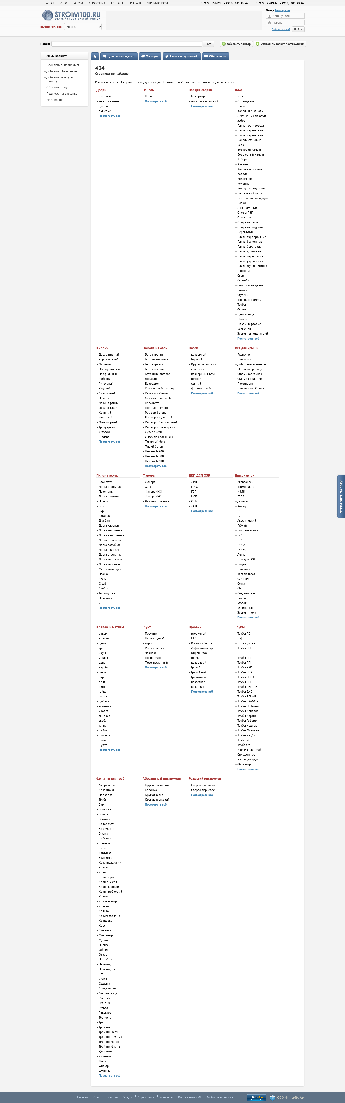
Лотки (241, 203)
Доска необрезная (111, 535)
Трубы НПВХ (245, 677)
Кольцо (242, 506)
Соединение (107, 988)
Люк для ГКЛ (246, 559)
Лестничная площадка (252, 198)
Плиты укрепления (250, 261)
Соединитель (246, 593)
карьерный (198, 354)
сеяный (196, 383)
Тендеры (152, 56)
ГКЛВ (240, 540)
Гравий (195, 667)
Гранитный (198, 677)
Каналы (242, 164)
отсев (195, 658)
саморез (104, 716)
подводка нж (246, 643)
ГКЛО (241, 545)
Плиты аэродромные (251, 237)
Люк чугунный (247, 208)
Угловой (104, 432)
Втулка (103, 833)
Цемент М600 (154, 461)
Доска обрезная (110, 540)
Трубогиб (243, 740)
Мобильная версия (220, 1097)
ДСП (194, 506)
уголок (103, 658)
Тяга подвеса (246, 574)
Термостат (106, 1017)
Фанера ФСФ (154, 492)
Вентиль (104, 819)
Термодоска (107, 593)
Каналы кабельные (250, 169)
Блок (240, 145)
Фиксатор (244, 764)
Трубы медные (247, 725)
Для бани (105, 521)
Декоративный (109, 354)
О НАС (64, 3)
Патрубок (105, 959)
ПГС (193, 638)
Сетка (241, 583)
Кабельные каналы (250, 111)
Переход (105, 964)
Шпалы (242, 319)
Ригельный (106, 383)
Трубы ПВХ (244, 672)
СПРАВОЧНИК (97, 3)
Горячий (196, 359)
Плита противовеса (250, 125)
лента (102, 672)
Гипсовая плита (247, 530)
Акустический (246, 521)
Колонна (243, 183)
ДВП (194, 482)
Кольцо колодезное (251, 188)
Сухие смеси (153, 432)
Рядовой (105, 388)
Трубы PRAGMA (247, 701)
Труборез (243, 745)
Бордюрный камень (251, 154)
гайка (102, 692)
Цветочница (245, 314)
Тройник (104, 1027)
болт (102, 682)
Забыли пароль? (281, 29)
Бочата (103, 814)
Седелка (104, 984)
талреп (103, 725)
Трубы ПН (244, 648)
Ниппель (104, 945)
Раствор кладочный (158, 417)
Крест (103, 925)
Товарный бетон (156, 442)
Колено (104, 906)
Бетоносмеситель (157, 359)
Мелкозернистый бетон (161, 398)
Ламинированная (157, 501)
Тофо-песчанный (156, 662)
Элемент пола (246, 613)
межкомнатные (109, 101)
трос (102, 648)
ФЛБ (148, 487)
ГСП (193, 492)
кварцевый (198, 369)
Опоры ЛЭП (245, 213)
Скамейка (244, 280)
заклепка (105, 706)
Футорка (105, 1071)
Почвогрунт (153, 658)
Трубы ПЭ (243, 633)
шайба (103, 730)
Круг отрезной (155, 795)
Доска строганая (110, 487)
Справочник (146, 1097)
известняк (198, 682)
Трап (102, 1022)
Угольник (105, 1056)
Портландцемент (156, 408)
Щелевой (105, 437)
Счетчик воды (108, 993)
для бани (105, 106)
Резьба (103, 1008)
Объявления (217, 56)
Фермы (242, 309)
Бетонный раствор (158, 374)
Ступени (242, 295)
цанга (102, 643)
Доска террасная (110, 559)
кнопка (103, 711)
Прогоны (243, 271)
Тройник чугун (109, 1042)
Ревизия (104, 1003)
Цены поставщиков (121, 56)
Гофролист (244, 354)
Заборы (242, 159)
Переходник (107, 969)
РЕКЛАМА (135, 3)
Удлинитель (245, 608)
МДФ (194, 487)
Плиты (241, 106)
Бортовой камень (249, 150)
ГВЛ (239, 511)
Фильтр (104, 1066)
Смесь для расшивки (159, 437)
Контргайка (107, 790)
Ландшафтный (109, 403)
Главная (49, 3)
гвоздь (103, 696)
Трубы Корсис (246, 716)
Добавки (151, 379)
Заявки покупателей (183, 56)
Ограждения (245, 101)
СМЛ (240, 588)
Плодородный (155, 638)
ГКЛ (240, 535)
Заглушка (105, 853)
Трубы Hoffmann (248, 706)
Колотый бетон (201, 643)
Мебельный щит (110, 569)
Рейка (103, 579)
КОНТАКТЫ (117, 3)
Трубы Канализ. (248, 711)
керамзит (197, 687)
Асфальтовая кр (202, 648)
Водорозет (106, 824)
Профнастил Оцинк (250, 388)
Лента (241, 554)
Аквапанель (245, 482)
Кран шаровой (109, 887)
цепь (102, 662)
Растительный (154, 648)
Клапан (104, 867)
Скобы (103, 588)
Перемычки (245, 232)
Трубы (241, 304)
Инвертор (198, 96)
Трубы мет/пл (246, 735)
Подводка (105, 795)
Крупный (105, 413)
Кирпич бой (199, 653)
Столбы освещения (250, 285)
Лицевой (105, 364)
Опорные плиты (248, 222)
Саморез (243, 579)
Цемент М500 (154, 456)
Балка (241, 96)
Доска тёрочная (110, 564)
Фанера (150, 482)
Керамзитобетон (156, 393)
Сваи (240, 275)
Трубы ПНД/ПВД (248, 687)
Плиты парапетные (250, 130)
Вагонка (104, 516)
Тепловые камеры (249, 300)
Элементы (244, 329)
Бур (101, 511)
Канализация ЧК (110, 862)
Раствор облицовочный (161, 422)
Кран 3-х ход (108, 882)
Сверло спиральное (204, 785)
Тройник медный (110, 1037)
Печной (104, 398)
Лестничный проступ (251, 116)
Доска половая (109, 550)
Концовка (105, 921)
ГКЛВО (242, 550)
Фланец (104, 1061)
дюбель (242, 501)
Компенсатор (108, 901)
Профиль (243, 569)
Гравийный (198, 672)
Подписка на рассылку (61, 93)
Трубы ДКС (244, 692)
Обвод (103, 950)
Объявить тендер (58, 87)
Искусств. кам (108, 408)
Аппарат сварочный (204, 101)
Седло (103, 979)
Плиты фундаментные (252, 266)
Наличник (105, 598)
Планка (104, 501)
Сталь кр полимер (249, 379)
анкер (103, 633)
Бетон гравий (154, 364)
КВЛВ (241, 492)
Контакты (166, 1097)
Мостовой (105, 417)
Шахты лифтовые (249, 324)
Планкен (104, 574)
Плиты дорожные (249, 251)
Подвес (242, 564)
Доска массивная (110, 530)
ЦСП (194, 496)
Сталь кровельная (249, 374)
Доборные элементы (251, 364)
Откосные (244, 217)
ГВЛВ (240, 496)
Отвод (103, 954)
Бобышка (105, 809)
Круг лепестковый (157, 800)
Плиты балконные (249, 242)
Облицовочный (109, 369)
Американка (107, 785)
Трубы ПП (244, 658)
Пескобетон (153, 403)
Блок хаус (105, 482)
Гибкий (242, 525)
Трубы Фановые (248, 730)
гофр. (241, 638)
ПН (239, 653)
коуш (102, 653)
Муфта (103, 940)
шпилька (104, 735)
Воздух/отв (106, 829)
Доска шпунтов (109, 496)
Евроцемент (153, 383)
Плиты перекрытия (250, 256)
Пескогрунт (153, 633)
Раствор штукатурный (160, 427)
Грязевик (105, 843)
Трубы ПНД (245, 682)
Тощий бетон (154, 446)
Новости (112, 1097)
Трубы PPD (244, 667)
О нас (97, 1097)
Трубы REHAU (246, 696)
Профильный (108, 374)
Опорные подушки (250, 227)
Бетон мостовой (156, 369)
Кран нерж (106, 877)
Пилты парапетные (250, 135)
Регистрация (282, 10)
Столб (103, 583)
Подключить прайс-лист (62, 65)
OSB (194, 501)
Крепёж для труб (249, 750)
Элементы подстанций (252, 334)
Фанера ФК (153, 496)
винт (102, 687)
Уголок (242, 603)
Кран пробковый (110, 892)
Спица (241, 598)
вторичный (198, 633)
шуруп (103, 745)
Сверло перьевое (203, 790)
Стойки (242, 290)
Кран (102, 872)
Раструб (104, 998)
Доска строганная (111, 554)
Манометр (106, 935)
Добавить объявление (61, 71)
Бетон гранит (154, 354)
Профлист (244, 359)
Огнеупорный (108, 422)
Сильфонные (246, 754)
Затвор (103, 848)
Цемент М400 (154, 451)
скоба (103, 721)
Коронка (151, 790)
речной (196, 379)
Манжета (105, 930)
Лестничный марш (249, 193)
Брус (102, 506)
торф (148, 643)
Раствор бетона (156, 413)
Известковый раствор (160, 388)
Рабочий (105, 379)
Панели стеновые (249, 140)
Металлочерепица (249, 369)
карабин (104, 667)
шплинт (104, 740)
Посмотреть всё (109, 116)
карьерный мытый (203, 374)
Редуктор (105, 1013)
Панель (150, 96)
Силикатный (107, 393)
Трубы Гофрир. (247, 721)
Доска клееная (109, 525)
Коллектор (244, 179)
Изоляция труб (247, 759)
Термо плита (245, 487)
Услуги (127, 1097)
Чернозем (151, 653)
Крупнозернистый (203, 364)
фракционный (201, 388)
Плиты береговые (249, 246)
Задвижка (105, 858)
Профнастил (245, 383)
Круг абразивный (157, 785)
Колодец (243, 174)
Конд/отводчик (109, 916)
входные (105, 96)
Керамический (109, 359)
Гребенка (105, 838)
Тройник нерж (108, 1032)
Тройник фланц (109, 1046)
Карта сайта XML (190, 1097)
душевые (105, 111)
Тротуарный (107, 427)
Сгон (102, 974)
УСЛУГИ (78, 3)
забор (241, 121)
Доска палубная (110, 545)
